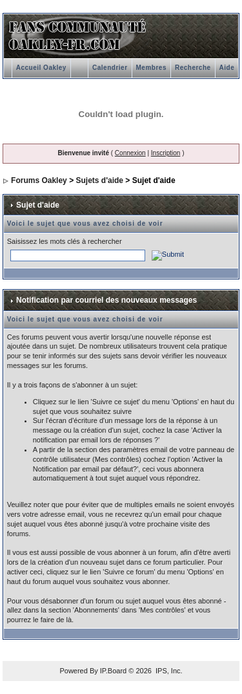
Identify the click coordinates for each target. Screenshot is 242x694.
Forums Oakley (39, 180)
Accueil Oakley (41, 67)
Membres (151, 67)
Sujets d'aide (99, 180)
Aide (227, 67)
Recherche (193, 67)
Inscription (166, 153)
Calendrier (109, 67)
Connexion (130, 153)
